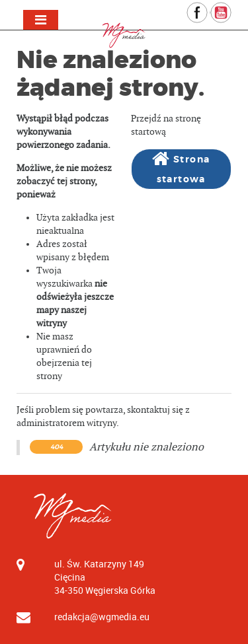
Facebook (207, 8)
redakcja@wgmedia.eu (101, 616)
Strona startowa (181, 167)
